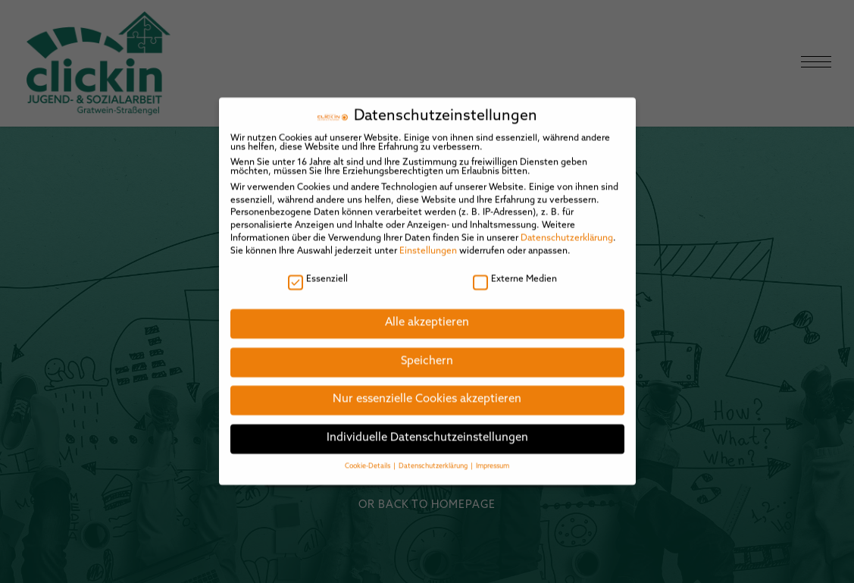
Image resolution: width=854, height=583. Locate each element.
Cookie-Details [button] (368, 455)
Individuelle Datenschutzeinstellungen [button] (427, 427)
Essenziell (318, 268)
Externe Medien (515, 268)
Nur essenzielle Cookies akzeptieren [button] (427, 389)
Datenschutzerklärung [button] (434, 455)
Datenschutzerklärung (567, 227)
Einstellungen (428, 240)
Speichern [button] (427, 350)
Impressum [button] (492, 455)
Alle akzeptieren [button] (427, 312)
